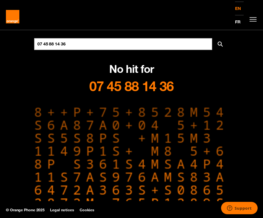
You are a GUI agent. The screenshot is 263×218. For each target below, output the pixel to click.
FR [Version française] (238, 21)
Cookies (87, 210)
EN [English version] (238, 8)
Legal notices (62, 210)
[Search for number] (123, 44)
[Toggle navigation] (252, 19)
